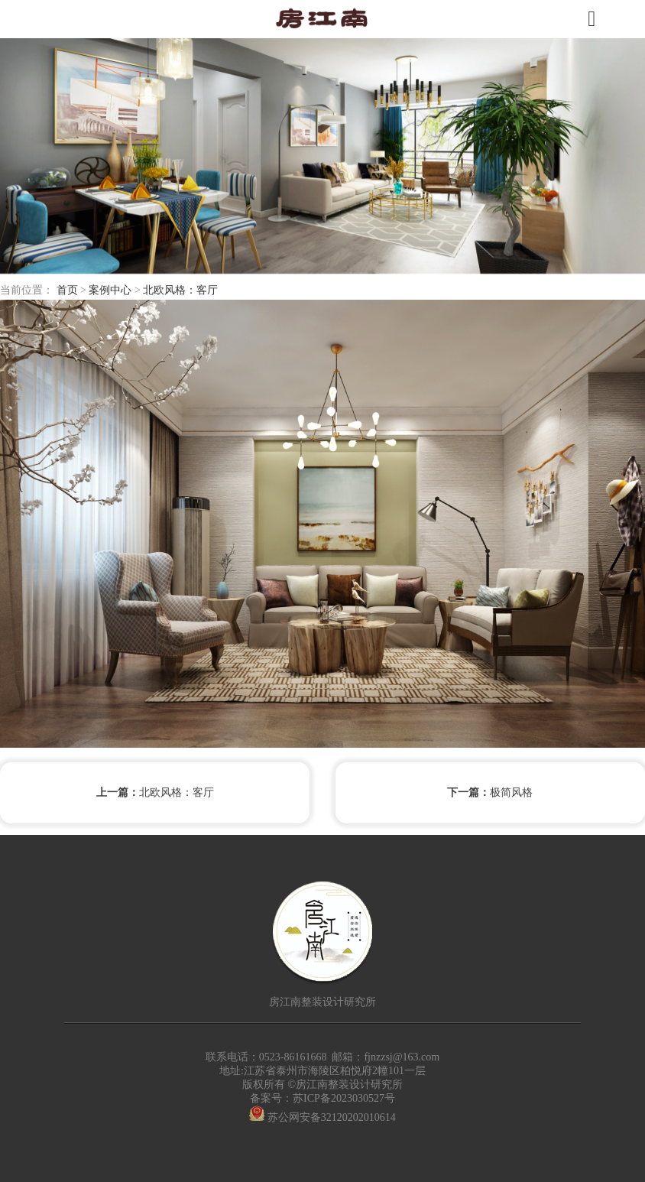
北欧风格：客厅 (180, 290)
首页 (67, 290)
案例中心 (110, 290)
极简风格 (490, 793)
